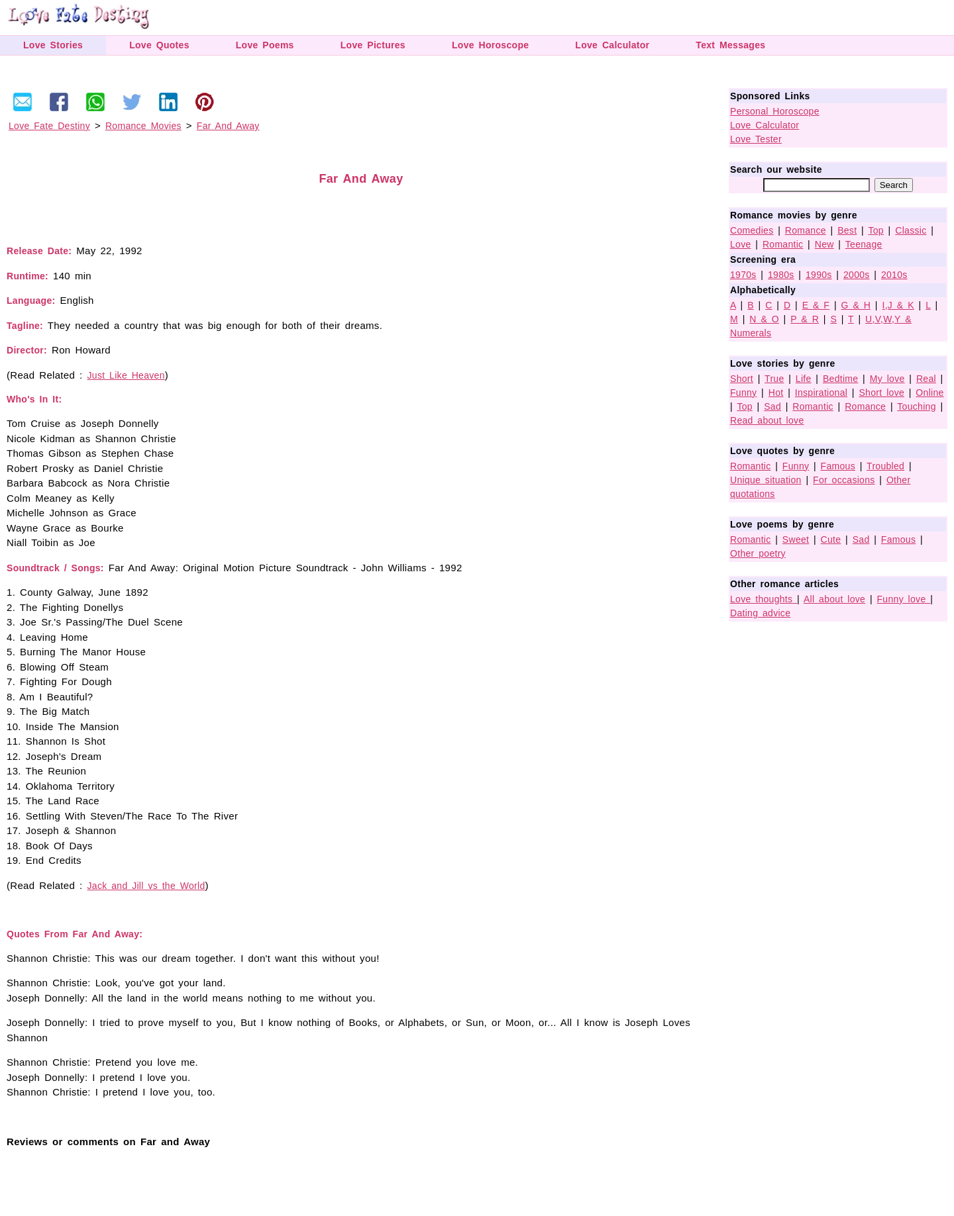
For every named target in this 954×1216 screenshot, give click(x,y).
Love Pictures (373, 45)
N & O (764, 319)
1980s (781, 274)
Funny (743, 392)
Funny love (904, 599)
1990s (819, 274)
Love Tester (756, 139)
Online (929, 392)
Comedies (751, 230)
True (774, 378)
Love (740, 244)
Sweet (795, 539)
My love (887, 378)
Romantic (783, 244)
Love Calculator (612, 45)
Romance (805, 230)
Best (847, 230)
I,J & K (898, 305)
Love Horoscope (490, 45)
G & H (856, 305)
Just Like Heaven (126, 375)
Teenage (863, 244)
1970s (743, 274)
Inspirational (821, 392)
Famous (838, 466)
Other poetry (758, 553)
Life (804, 378)
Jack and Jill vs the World (146, 885)
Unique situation (766, 480)
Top (875, 230)
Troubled (885, 466)
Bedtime (840, 378)
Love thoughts (763, 599)
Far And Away (228, 125)
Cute (831, 539)
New (824, 244)
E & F (816, 305)
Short (741, 378)
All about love (834, 599)
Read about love (767, 420)
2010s (894, 274)
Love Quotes (159, 45)
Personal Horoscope (775, 111)
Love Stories (53, 45)
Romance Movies (143, 125)
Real (926, 378)
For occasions (844, 480)
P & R (804, 319)
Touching (916, 406)
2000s (856, 274)
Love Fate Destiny (49, 125)
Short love (881, 392)
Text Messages (730, 45)
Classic (910, 230)
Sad (772, 406)
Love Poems (265, 45)
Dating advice (760, 613)
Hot (776, 392)
